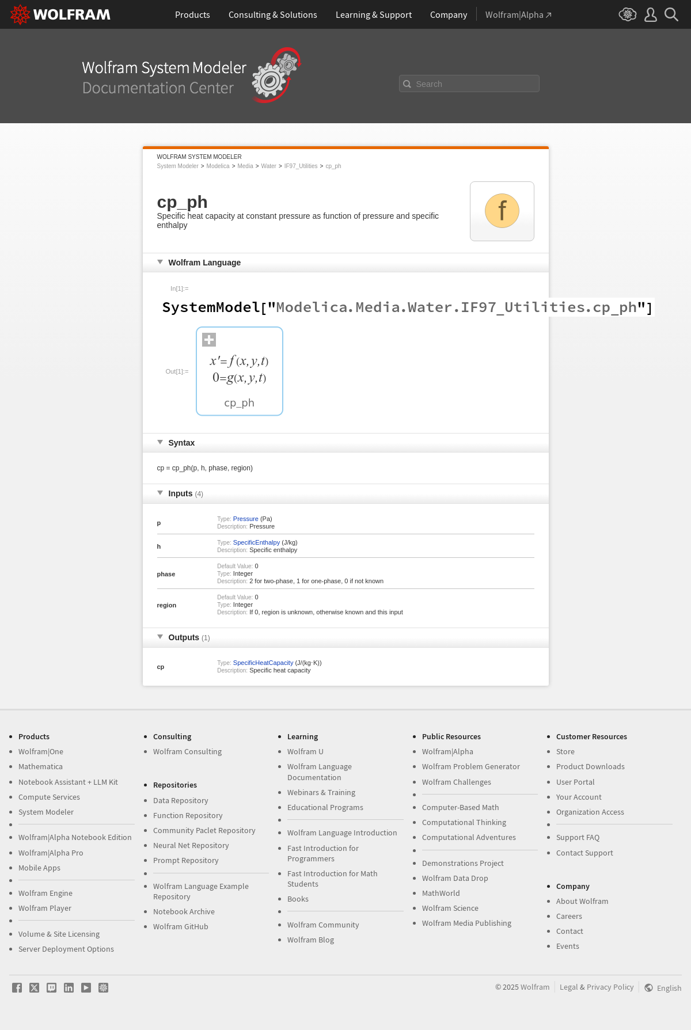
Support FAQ (577, 837)
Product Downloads (590, 766)
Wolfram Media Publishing (466, 923)
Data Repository (180, 800)
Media (245, 166)
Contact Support (584, 852)
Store (565, 751)
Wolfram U (305, 751)
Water (268, 166)
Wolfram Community (323, 924)
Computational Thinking (464, 822)
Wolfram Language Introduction (342, 832)
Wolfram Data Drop (455, 878)
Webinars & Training (321, 792)
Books (298, 899)
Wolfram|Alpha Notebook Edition (75, 837)
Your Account (579, 797)
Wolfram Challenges (456, 782)
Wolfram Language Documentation (319, 771)
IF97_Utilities (301, 166)
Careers (569, 916)
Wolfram (535, 987)
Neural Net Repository (191, 845)
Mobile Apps (39, 867)
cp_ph (333, 166)
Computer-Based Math (460, 807)
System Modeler (178, 166)
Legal (569, 987)
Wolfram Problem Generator (471, 766)
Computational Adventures (469, 837)
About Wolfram (582, 901)
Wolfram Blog (310, 939)
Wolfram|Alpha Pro (50, 852)
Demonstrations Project (463, 863)
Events (567, 946)
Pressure (246, 518)
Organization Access (590, 812)
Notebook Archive (184, 911)
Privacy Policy (610, 987)
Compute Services (49, 797)
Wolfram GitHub (180, 926)
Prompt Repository (186, 860)
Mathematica (40, 766)
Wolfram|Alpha (447, 751)
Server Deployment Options (66, 949)
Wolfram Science (450, 908)
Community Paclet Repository (204, 830)
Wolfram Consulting (187, 751)
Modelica (218, 166)
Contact (569, 931)
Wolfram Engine (45, 893)
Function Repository (188, 815)
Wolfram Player (44, 908)
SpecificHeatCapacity (263, 662)
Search (429, 84)
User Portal (575, 782)
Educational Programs (325, 807)
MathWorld (441, 893)
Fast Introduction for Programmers (323, 853)
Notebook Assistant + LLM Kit (68, 782)
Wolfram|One (40, 751)
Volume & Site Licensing (59, 934)
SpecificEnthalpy (256, 542)
